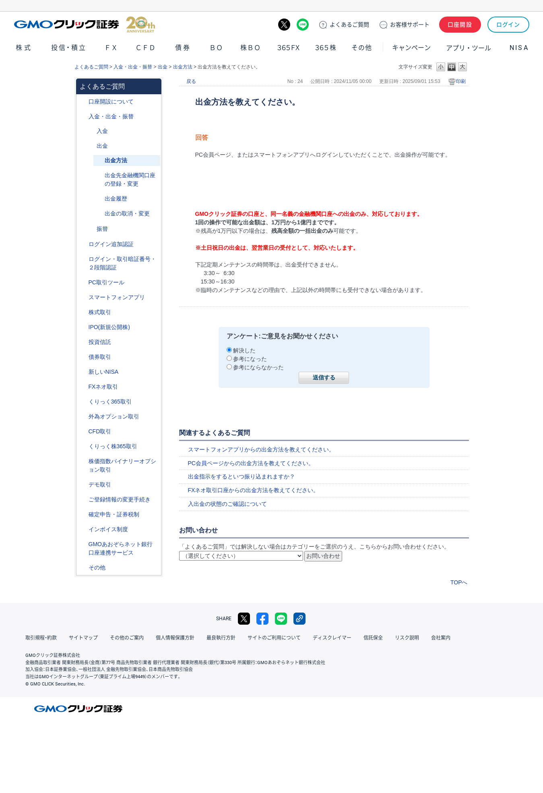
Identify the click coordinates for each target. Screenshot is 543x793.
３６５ (326, 48)
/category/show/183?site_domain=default (91, 229)
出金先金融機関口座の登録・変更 (130, 179)
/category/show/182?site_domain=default (91, 146)
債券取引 (100, 357)
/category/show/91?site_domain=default (83, 101)
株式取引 (100, 312)
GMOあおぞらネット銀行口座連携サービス (121, 548)
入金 (102, 131)
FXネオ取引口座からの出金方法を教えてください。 (253, 490)
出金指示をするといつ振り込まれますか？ (241, 476)
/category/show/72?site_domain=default (83, 312)
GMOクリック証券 (84, 24)
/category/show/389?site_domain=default (83, 357)
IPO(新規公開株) (109, 327)
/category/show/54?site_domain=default (83, 259)
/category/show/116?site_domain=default (83, 342)
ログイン (508, 24)
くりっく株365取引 (113, 446)
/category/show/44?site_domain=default (83, 567)
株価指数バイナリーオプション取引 (122, 465)
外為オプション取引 (114, 416)
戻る (191, 81)
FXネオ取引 (103, 386)
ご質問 (349, 24)
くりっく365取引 (110, 401)
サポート (409, 24)
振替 (102, 229)
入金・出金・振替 (133, 67)
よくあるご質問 (91, 67)
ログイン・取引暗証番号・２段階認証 (122, 263)
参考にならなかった (258, 367)
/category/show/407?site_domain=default (83, 446)
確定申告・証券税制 (114, 514)
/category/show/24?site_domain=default (83, 387)
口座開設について (111, 101)
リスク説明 (407, 638)
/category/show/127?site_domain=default (83, 514)
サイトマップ (83, 638)
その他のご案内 (127, 638)
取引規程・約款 (41, 638)
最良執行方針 (220, 638)
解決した (244, 350)
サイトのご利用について (274, 638)
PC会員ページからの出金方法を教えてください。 (251, 463)
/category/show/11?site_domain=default (83, 431)
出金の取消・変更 (127, 213)
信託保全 (373, 638)
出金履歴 (116, 198)
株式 (24, 48)
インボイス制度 (108, 529)
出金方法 (182, 67)
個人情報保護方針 (175, 638)
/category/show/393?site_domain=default (83, 372)
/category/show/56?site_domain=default (83, 499)
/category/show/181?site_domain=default (91, 131)
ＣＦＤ (145, 48)
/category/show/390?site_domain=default (83, 529)
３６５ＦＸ (288, 48)
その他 (361, 48)
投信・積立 (69, 48)
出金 (162, 67)
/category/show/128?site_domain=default (83, 544)
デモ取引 (100, 484)
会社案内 (440, 638)
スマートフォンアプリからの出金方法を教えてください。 (261, 449)
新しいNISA (104, 372)
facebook (262, 619)
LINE (303, 25)
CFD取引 (100, 431)
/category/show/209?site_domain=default (83, 484)
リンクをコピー (299, 619)
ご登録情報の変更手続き (120, 499)
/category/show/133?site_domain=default (83, 461)
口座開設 (460, 24)
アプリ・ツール (468, 47)
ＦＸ (111, 48)
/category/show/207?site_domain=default (83, 282)
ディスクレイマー (332, 638)
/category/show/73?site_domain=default (83, 327)
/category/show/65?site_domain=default (83, 416)
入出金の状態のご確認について (227, 504)
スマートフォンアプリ (117, 297)
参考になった (250, 359)
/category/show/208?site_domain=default (83, 297)
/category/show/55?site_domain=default (83, 116)
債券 (183, 48)
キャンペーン (411, 48)
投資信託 (100, 342)
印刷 (461, 81)
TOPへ (459, 582)
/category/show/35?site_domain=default (83, 402)
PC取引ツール (106, 282)
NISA (519, 48)
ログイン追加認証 (111, 244)
